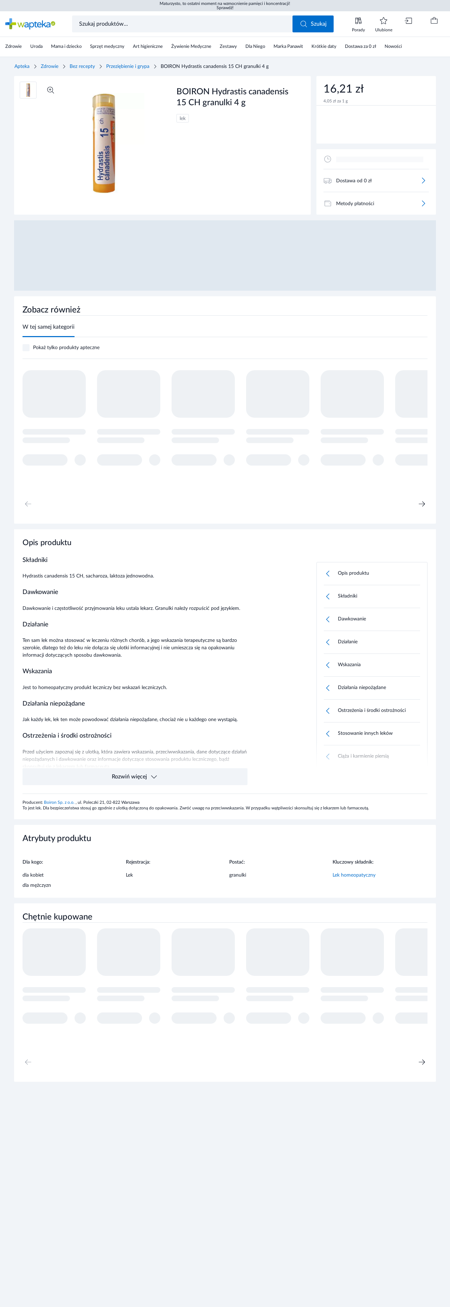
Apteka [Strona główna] (22, 66)
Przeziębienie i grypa (127, 66)
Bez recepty (82, 66)
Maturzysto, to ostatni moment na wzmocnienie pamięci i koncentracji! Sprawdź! (225, 5)
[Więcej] (423, 180)
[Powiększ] (50, 90)
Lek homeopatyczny (354, 875)
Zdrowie (49, 66)
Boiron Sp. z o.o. (60, 802)
